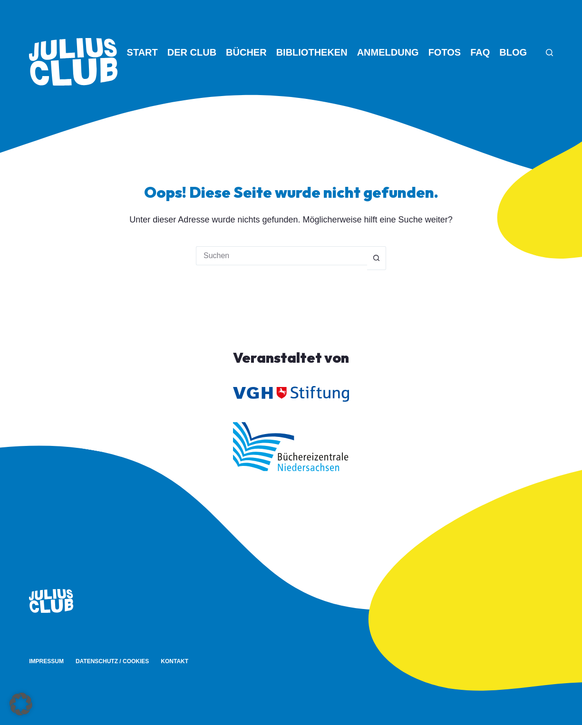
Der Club (191, 52)
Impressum (46, 661)
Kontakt (174, 661)
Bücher (246, 52)
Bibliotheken (312, 52)
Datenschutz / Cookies (112, 661)
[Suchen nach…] (281, 255)
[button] (21, 704)
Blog (513, 52)
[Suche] (549, 52)
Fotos (444, 52)
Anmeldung (388, 52)
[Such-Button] (376, 258)
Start (142, 52)
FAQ (480, 52)
